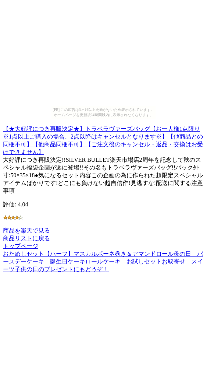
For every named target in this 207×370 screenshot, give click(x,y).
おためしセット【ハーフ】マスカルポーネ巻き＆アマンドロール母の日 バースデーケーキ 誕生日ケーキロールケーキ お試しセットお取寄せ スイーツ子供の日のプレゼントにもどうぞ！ (103, 261)
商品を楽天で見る (26, 230)
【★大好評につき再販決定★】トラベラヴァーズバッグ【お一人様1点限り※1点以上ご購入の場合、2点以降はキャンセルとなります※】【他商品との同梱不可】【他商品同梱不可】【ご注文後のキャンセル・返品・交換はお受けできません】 (103, 139)
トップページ (20, 246)
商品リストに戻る (26, 238)
